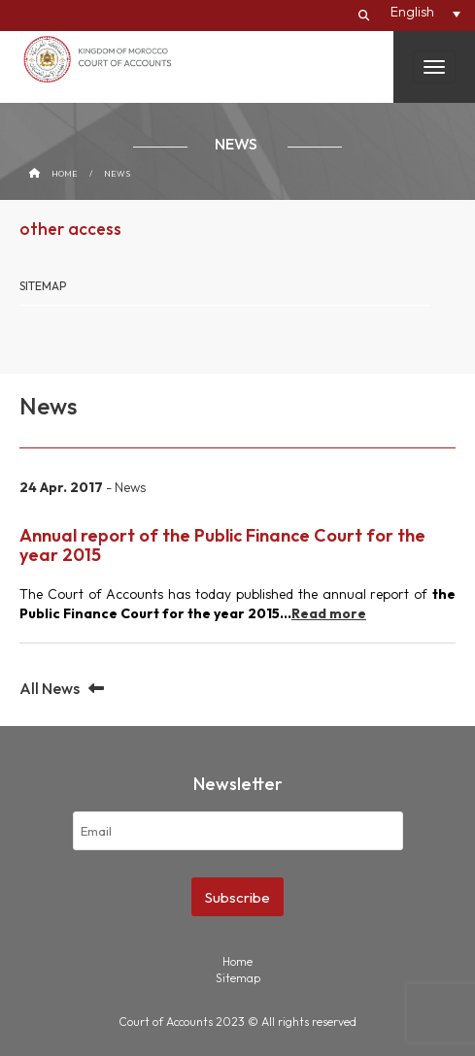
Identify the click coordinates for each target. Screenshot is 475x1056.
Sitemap (42, 286)
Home (64, 173)
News (117, 173)
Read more (328, 613)
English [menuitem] (412, 11)
